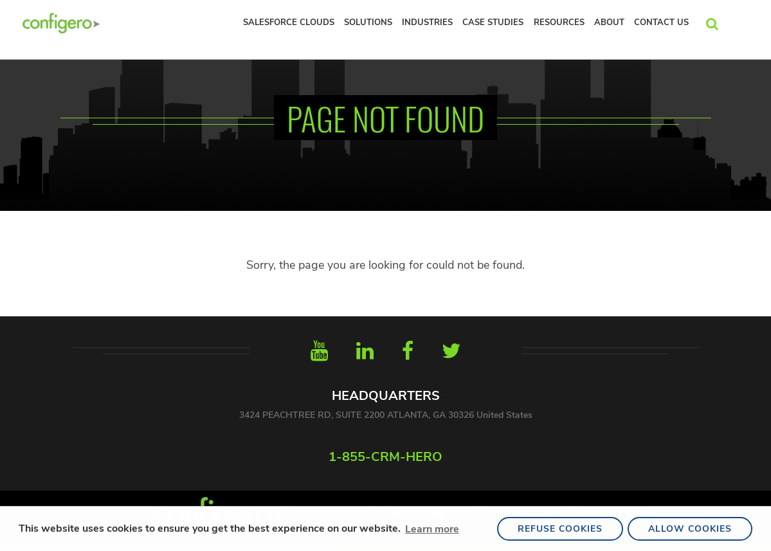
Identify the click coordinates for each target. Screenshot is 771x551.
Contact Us (661, 22)
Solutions (368, 22)
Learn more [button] (432, 529)
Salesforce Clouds (288, 22)
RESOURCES (559, 22)
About (609, 22)
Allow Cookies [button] (690, 529)
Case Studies (492, 22)
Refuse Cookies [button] (560, 529)
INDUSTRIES (427, 22)
